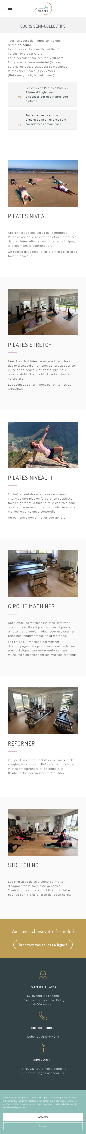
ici (62, 1073)
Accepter (43, 1117)
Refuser (43, 1126)
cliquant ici (19, 1107)
